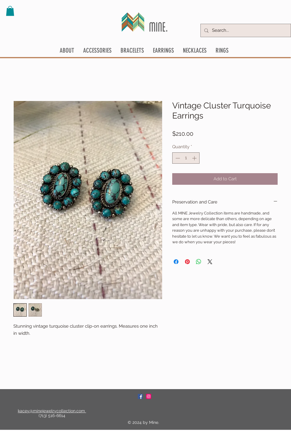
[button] (10, 11)
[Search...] (245, 30)
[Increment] (195, 158)
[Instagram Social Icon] (148, 396)
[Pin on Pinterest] (187, 261)
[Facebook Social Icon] (140, 396)
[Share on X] (209, 261)
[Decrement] (177, 158)
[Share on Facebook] (176, 261)
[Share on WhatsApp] (198, 261)
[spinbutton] (186, 158)
